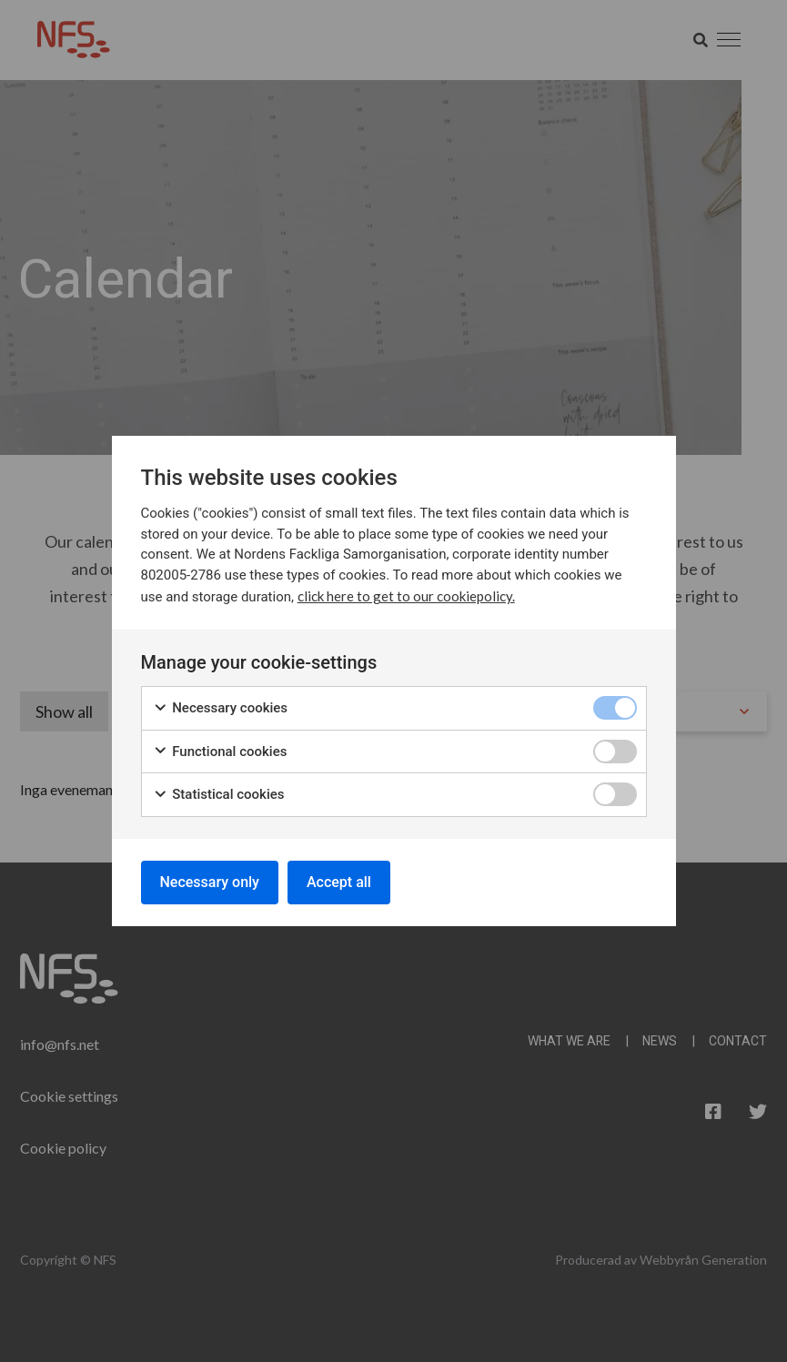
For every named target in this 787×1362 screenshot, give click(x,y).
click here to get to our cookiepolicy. (406, 596)
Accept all (339, 882)
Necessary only (209, 882)
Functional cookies (220, 752)
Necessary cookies (220, 708)
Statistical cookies (219, 794)
